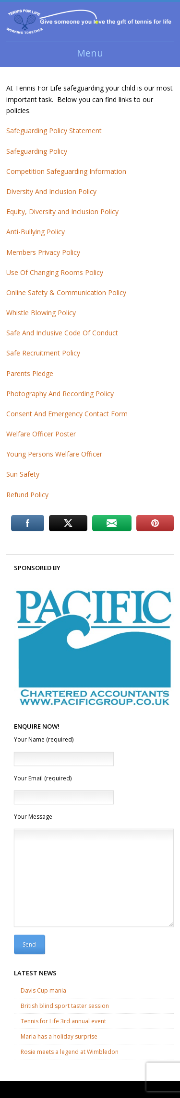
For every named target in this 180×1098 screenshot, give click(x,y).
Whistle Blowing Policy (41, 312)
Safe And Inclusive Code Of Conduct (62, 332)
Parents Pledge (29, 373)
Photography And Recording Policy (60, 393)
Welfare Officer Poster (41, 433)
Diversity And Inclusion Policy (51, 191)
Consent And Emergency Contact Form (67, 413)
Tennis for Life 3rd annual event (63, 1021)
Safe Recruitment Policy (43, 352)
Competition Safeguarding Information (66, 171)
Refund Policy (27, 494)
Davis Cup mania (43, 990)
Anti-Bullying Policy (35, 231)
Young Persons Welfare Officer (54, 453)
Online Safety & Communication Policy (66, 292)
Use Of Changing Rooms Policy (54, 272)
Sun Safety (22, 474)
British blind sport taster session (65, 1006)
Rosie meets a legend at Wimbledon (70, 1052)
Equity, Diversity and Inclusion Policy (62, 211)
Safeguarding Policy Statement (54, 130)
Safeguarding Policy (36, 151)
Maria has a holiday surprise (59, 1036)
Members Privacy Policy (43, 252)
